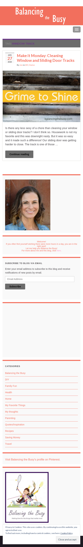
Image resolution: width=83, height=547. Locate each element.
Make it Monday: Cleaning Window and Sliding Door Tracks (45, 58)
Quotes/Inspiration (14, 424)
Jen (21, 65)
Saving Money (12, 437)
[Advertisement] (41, 331)
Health (8, 392)
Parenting (10, 418)
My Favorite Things (15, 405)
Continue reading (19, 154)
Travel (8, 444)
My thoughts (11, 411)
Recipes (9, 431)
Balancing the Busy (14, 29)
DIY (26, 65)
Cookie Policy (66, 533)
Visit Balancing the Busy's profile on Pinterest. (32, 459)
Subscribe (15, 286)
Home (32, 65)
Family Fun (11, 386)
